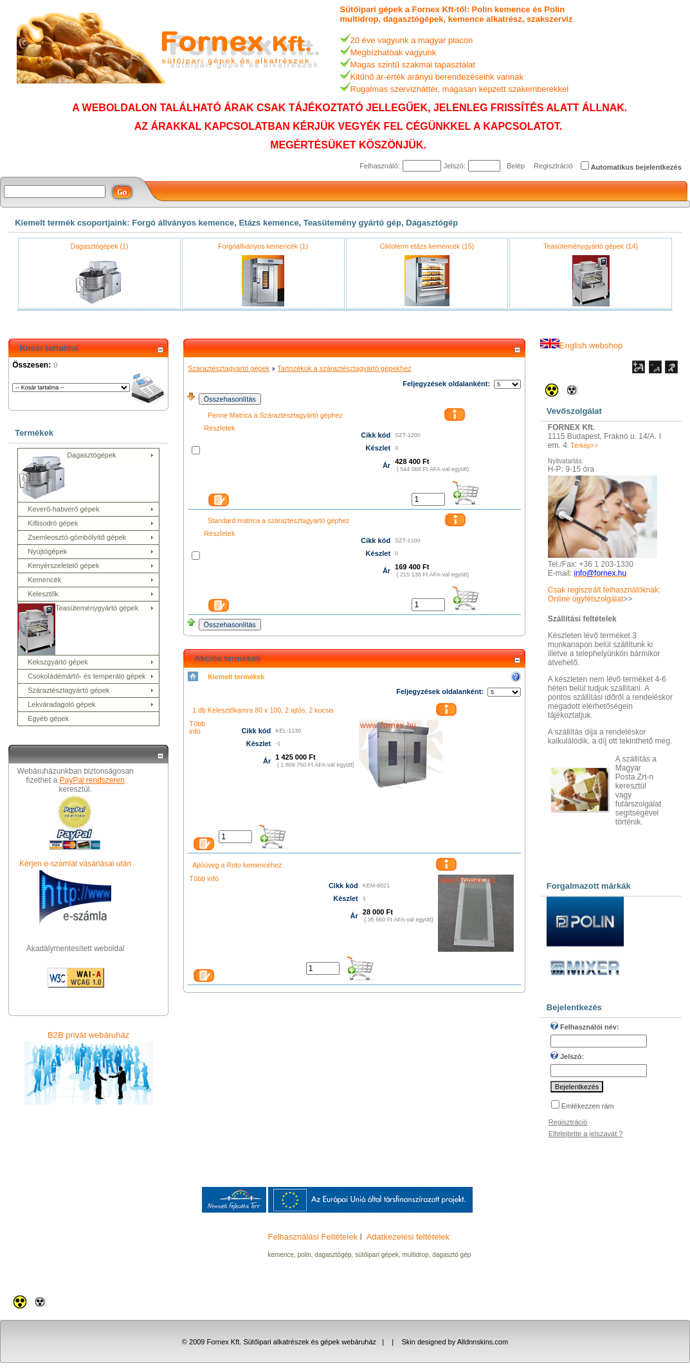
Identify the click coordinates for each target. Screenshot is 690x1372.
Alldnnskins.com (482, 1342)
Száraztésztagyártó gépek (228, 368)
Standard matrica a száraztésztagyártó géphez (278, 520)
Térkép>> (584, 445)
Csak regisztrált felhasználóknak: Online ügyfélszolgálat (604, 594)
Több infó (197, 727)
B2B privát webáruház (88, 1035)
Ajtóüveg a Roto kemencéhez (237, 865)
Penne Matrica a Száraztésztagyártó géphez (275, 415)
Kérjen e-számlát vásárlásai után (75, 863)
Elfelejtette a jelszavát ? (586, 1133)
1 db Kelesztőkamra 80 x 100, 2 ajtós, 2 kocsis (263, 710)
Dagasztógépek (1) (99, 246)
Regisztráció (553, 166)
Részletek (219, 428)
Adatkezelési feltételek (408, 1237)
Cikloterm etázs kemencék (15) (426, 246)
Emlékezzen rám (587, 1106)
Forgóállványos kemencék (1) (263, 246)
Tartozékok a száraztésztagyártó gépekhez (344, 368)
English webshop (581, 345)
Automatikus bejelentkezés (636, 167)
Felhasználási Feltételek (313, 1237)
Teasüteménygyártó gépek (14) (590, 246)
